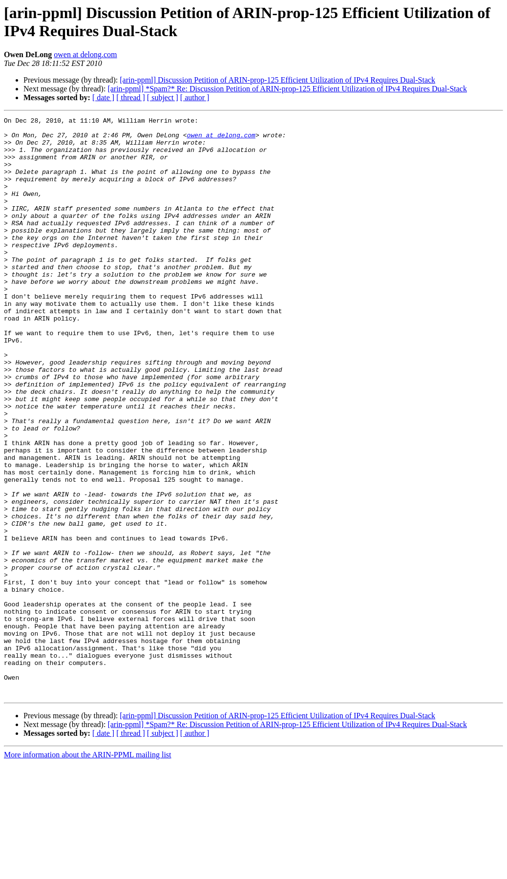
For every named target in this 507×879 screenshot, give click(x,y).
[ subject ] (162, 97)
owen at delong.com (85, 54)
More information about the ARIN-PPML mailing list (87, 870)
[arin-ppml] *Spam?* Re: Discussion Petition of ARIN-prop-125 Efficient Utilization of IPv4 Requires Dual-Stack (287, 89)
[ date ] (103, 97)
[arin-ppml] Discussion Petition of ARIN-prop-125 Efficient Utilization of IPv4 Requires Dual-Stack (277, 80)
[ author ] (195, 97)
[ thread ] (130, 97)
